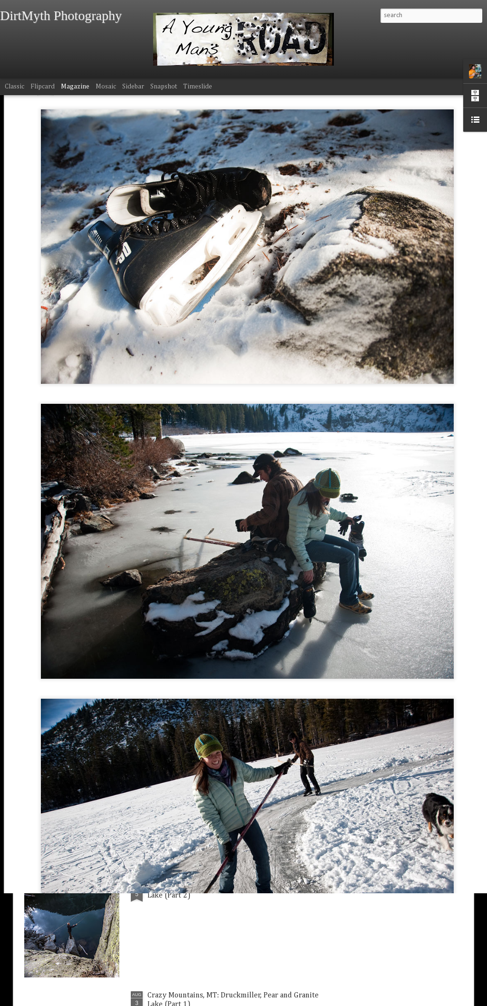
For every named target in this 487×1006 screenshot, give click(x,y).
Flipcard (42, 86)
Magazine (75, 86)
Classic (14, 86)
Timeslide (197, 86)
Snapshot (163, 86)
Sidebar (133, 86)
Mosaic (106, 86)
